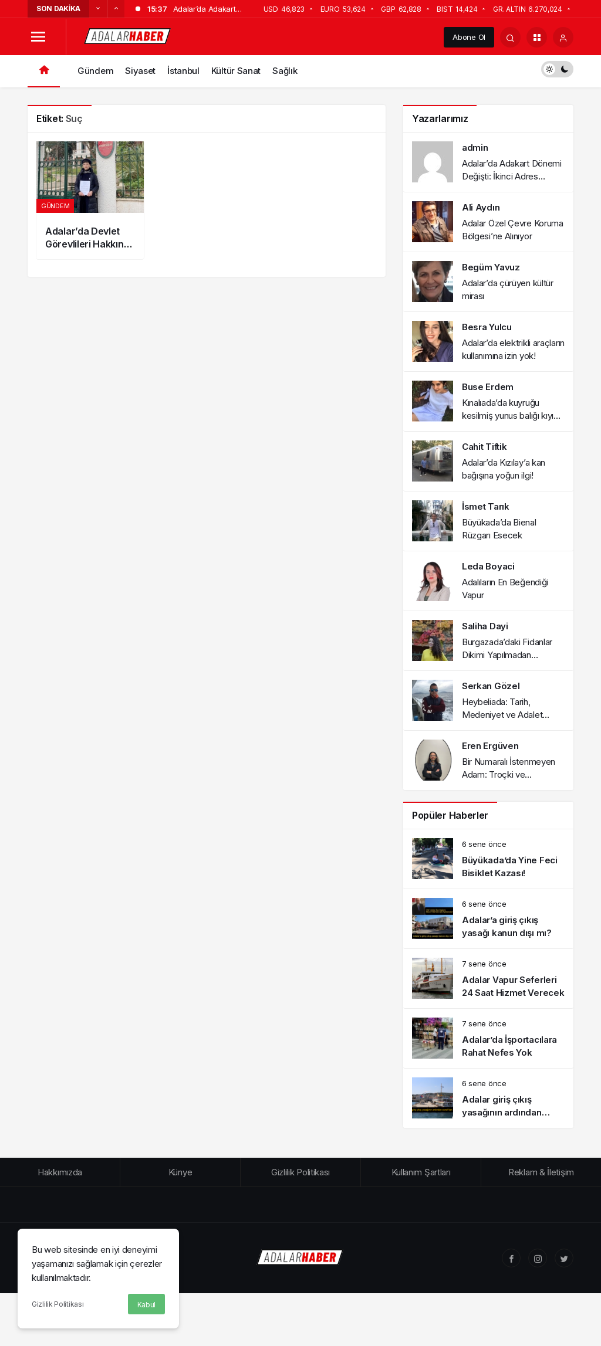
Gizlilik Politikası (57, 1304)
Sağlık (284, 70)
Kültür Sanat (236, 70)
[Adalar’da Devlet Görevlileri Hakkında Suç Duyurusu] (90, 200)
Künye (180, 1172)
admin (475, 147)
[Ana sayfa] (44, 71)
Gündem (95, 70)
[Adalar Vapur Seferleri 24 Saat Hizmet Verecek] (488, 978)
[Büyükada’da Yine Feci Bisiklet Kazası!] (488, 859)
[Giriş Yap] (563, 37)
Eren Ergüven (490, 745)
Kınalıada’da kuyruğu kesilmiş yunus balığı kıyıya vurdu (512, 415)
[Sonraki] (115, 9)
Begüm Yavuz (491, 267)
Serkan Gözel (490, 685)
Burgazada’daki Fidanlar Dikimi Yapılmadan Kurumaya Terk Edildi (507, 654)
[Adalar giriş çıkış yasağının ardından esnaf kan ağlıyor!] (488, 1098)
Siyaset (140, 70)
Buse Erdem (488, 386)
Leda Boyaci (488, 566)
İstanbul (183, 70)
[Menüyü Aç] (38, 37)
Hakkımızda (60, 1172)
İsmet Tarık (485, 506)
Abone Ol (469, 37)
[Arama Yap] (510, 37)
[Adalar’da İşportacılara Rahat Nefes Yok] (488, 1038)
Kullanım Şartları (421, 1172)
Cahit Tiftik (484, 446)
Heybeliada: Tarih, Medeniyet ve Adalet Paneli (502, 714)
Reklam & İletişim (541, 1172)
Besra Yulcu (487, 327)
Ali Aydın (480, 207)
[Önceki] (98, 9)
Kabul (146, 1304)
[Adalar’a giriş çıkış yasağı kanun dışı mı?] (488, 918)
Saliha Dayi (485, 626)
